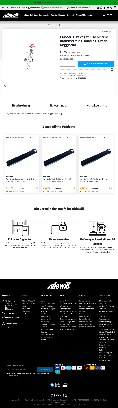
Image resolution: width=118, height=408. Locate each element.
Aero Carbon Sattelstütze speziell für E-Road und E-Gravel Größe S (94, 180)
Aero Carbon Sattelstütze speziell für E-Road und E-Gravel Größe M (57, 180)
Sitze (57, 25)
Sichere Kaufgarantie (67, 322)
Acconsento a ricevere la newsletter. (30, 374)
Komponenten (44, 15)
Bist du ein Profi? (47, 329)
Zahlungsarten (65, 309)
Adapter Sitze (65, 25)
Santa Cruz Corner (105, 361)
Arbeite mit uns (27, 314)
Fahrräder (34, 15)
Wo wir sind (26, 309)
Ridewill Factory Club (29, 304)
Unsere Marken (27, 311)
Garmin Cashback (105, 335)
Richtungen (9, 309)
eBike (26, 15)
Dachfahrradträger (105, 322)
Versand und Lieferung (68, 311)
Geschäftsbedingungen (68, 319)
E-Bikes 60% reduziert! (85, 15)
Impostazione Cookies (87, 327)
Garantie (44, 332)
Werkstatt (70, 15)
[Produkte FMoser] (106, 31)
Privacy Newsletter (86, 317)
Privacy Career (84, 319)
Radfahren (50, 25)
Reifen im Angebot (105, 353)
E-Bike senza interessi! (107, 329)
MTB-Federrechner (47, 335)
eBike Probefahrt (47, 306)
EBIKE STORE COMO (28, 301)
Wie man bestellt (66, 306)
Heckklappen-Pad (105, 337)
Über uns (25, 306)
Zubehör (54, 15)
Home (42, 25)
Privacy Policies (85, 301)
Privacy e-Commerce (86, 306)
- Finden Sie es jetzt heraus (73, 3)
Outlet (101, 350)
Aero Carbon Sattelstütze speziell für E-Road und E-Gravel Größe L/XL (20, 180)
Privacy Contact (85, 314)
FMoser (75, 25)
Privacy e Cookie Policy (87, 304)
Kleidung (61, 15)
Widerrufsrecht (65, 324)
